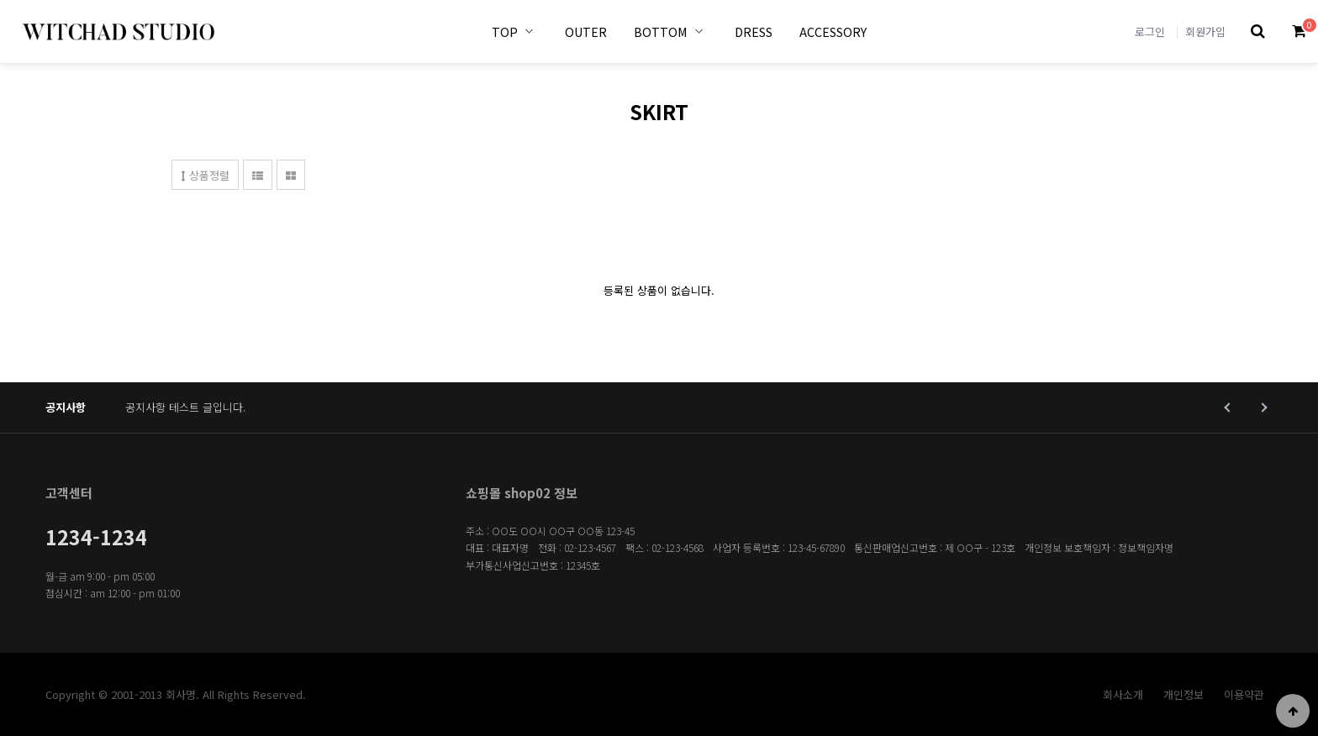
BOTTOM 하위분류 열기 (699, 31)
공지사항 (65, 407)
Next (1262, 407)
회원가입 (1205, 31)
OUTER (586, 31)
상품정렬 (205, 175)
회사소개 (1123, 694)
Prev (1228, 407)
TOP (505, 31)
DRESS (753, 31)
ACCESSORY (833, 31)
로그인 (1150, 31)
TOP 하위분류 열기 (529, 31)
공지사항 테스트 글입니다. (185, 407)
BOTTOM (661, 31)
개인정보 (1183, 694)
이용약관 (1244, 694)
